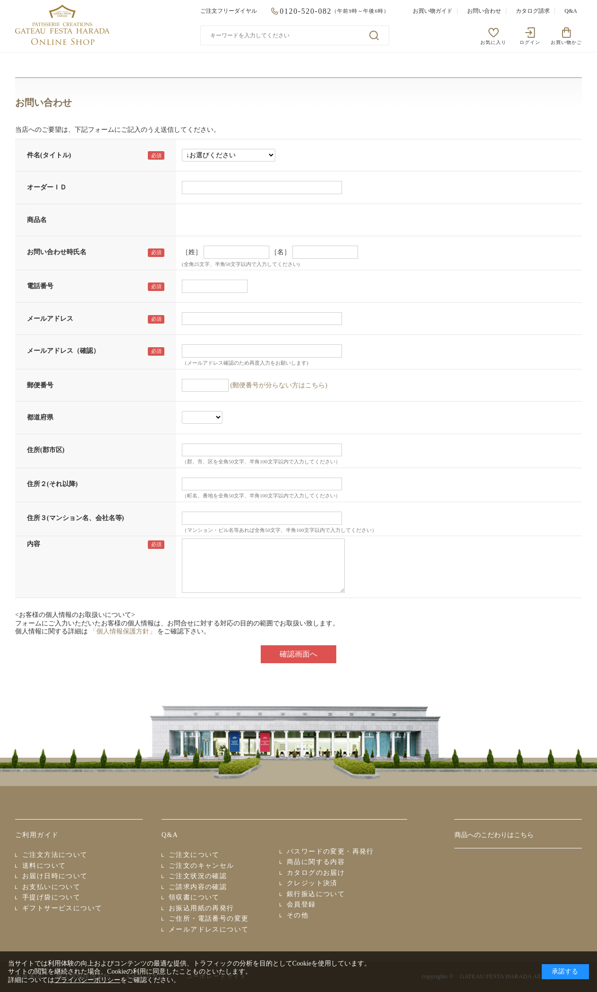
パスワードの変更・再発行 (330, 851)
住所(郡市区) (45, 449)
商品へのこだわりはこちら (494, 834)
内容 (33, 543)
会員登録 (301, 904)
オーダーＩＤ (47, 187)
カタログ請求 (533, 11)
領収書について (194, 897)
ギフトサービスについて (62, 908)
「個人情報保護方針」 (123, 631)
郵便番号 (40, 385)
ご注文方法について (55, 854)
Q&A (570, 11)
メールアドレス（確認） (63, 350)
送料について (44, 865)
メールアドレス (50, 318)
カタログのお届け (316, 872)
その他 (297, 915)
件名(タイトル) (49, 155)
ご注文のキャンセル (201, 865)
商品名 (37, 219)
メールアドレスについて (208, 929)
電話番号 (40, 286)
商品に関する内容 (316, 861)
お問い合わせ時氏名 (56, 252)
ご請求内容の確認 (198, 886)
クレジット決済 (312, 883)
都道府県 (40, 417)
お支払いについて (51, 886)
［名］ (280, 252)
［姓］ (192, 252)
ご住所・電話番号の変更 (208, 918)
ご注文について (194, 854)
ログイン (530, 42)
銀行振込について (316, 894)
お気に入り (493, 42)
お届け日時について (55, 876)
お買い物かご (566, 42)
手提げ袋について (51, 897)
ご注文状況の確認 (198, 876)
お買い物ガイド (432, 11)
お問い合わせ (484, 11)
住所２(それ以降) (52, 483)
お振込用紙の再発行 (201, 908)
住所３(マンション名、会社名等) (75, 518)
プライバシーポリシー (87, 979)
